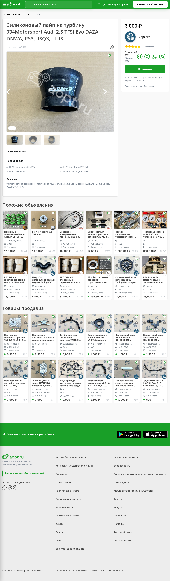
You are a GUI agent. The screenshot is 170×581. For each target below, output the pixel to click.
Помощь (119, 523)
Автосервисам (122, 540)
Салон (59, 532)
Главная (6, 15)
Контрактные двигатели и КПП (74, 465)
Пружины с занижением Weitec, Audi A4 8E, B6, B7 (15, 234)
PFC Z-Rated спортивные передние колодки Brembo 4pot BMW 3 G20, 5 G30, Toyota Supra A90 (70, 279)
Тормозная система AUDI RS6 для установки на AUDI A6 (153, 234)
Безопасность (122, 465)
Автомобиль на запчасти (71, 457)
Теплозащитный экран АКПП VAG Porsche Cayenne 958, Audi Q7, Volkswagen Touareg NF (43, 383)
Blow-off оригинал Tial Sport (42, 232)
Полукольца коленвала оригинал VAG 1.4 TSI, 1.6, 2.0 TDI (15, 337)
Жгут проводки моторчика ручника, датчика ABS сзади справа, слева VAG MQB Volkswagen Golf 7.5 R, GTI (70, 383)
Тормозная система (67, 515)
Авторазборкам (123, 532)
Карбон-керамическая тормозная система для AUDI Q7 (125, 234)
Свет (58, 540)
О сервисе (120, 515)
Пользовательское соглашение (71, 570)
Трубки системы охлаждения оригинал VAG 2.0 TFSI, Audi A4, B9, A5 (71, 337)
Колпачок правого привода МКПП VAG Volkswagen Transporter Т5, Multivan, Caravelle (98, 337)
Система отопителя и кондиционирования (140, 474)
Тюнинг (27, 15)
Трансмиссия (64, 482)
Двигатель (62, 474)
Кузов (59, 523)
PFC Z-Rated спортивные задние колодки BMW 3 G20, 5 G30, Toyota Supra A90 (15, 279)
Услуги (118, 507)
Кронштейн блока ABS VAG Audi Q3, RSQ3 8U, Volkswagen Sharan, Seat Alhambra (125, 337)
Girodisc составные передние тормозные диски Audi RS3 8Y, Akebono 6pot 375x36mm (98, 279)
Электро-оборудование (70, 548)
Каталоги (17, 15)
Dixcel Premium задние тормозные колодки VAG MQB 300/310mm (98, 234)
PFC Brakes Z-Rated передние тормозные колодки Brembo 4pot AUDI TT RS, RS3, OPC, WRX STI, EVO (154, 279)
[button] (11, 91)
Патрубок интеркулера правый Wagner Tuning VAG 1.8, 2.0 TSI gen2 (43, 279)
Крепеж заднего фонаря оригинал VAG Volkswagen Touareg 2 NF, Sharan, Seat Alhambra (124, 383)
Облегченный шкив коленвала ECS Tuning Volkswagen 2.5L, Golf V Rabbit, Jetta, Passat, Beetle (126, 279)
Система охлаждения (69, 499)
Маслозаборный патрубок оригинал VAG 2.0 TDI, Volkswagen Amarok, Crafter (15, 383)
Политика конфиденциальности (107, 570)
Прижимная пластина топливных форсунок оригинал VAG (43, 337)
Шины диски (121, 482)
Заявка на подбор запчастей (25, 473)
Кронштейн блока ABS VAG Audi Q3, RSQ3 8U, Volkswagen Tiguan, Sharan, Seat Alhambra (153, 337)
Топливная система (67, 490)
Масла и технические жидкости (133, 490)
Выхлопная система (126, 457)
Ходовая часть (64, 507)
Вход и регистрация (118, 4)
